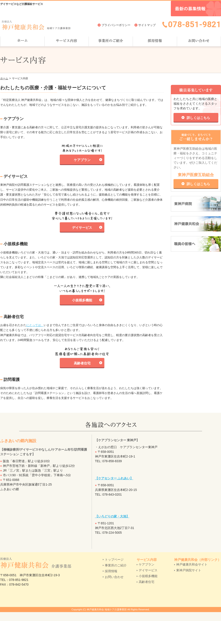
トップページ (114, 559)
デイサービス (82, 227)
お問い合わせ (114, 577)
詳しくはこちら (198, 118)
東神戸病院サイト (188, 570)
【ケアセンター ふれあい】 (114, 478)
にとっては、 (35, 325)
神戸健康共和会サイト (191, 564)
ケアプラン (82, 160)
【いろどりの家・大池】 (112, 516)
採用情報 (111, 571)
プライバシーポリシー (115, 25)
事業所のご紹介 (116, 565)
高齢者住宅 (82, 363)
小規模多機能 (82, 300)
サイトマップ (147, 25)
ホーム (4, 78)
